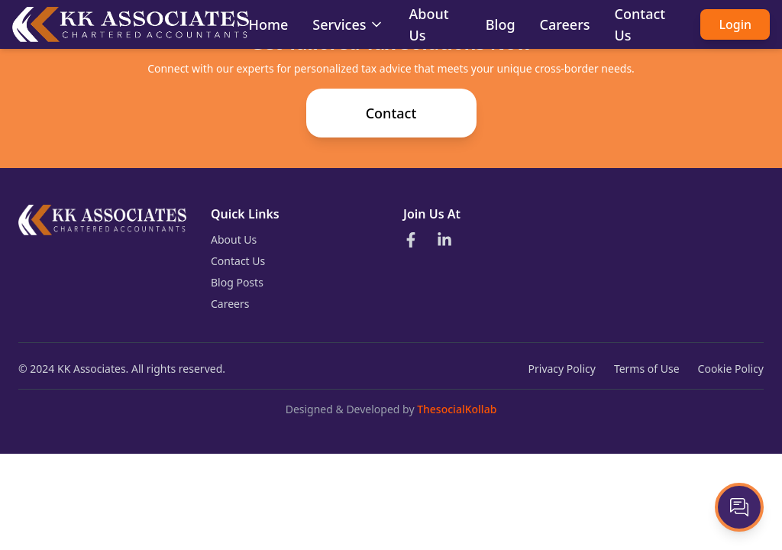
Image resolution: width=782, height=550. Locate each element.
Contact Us (238, 261)
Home (269, 24)
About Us (234, 239)
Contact (391, 113)
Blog (500, 24)
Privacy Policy (562, 368)
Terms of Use (647, 368)
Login (735, 24)
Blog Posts (237, 282)
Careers (565, 24)
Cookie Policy (731, 368)
